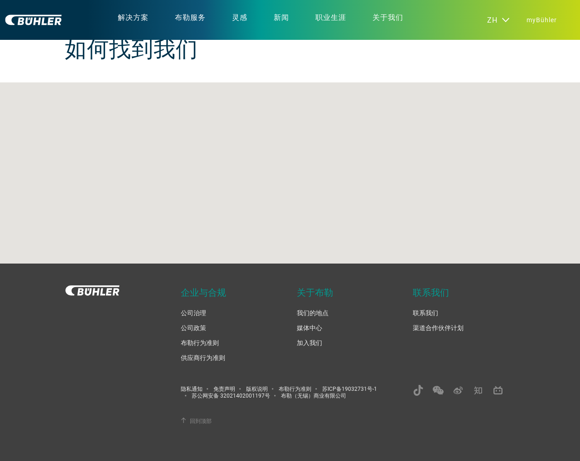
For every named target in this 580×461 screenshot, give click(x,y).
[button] (290, 164)
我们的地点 (313, 312)
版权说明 (257, 388)
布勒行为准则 (200, 342)
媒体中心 (309, 327)
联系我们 (425, 312)
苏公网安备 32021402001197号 (231, 395)
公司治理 (193, 312)
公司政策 (193, 327)
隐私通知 (192, 388)
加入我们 (309, 342)
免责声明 (224, 388)
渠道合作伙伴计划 (438, 327)
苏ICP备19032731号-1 (349, 388)
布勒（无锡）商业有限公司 (313, 395)
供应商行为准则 (203, 357)
